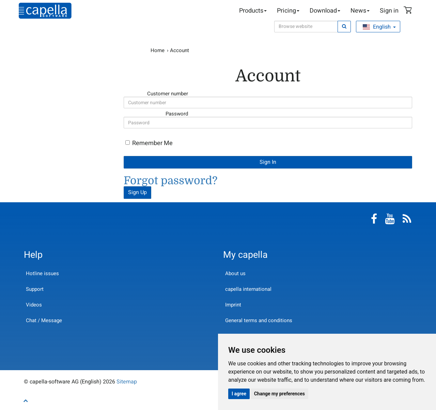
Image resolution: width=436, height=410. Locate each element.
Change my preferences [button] (279, 393)
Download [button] (325, 10)
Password (153, 113)
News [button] (360, 10)
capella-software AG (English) (45, 11)
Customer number (153, 93)
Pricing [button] (288, 10)
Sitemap (126, 382)
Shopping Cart (409, 10)
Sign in (389, 10)
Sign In (268, 162)
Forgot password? (170, 180)
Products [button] (253, 10)
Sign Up (137, 192)
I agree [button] (239, 393)
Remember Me (152, 143)
